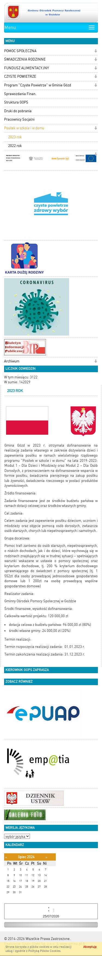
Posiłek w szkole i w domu (24, 128)
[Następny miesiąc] (46, 857)
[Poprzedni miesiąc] (6, 857)
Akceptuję (90, 947)
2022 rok (15, 146)
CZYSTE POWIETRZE (20, 76)
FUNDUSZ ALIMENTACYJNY (26, 68)
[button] (95, 51)
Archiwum (11, 361)
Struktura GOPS (16, 102)
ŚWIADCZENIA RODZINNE (25, 59)
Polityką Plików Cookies (44, 951)
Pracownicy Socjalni (19, 119)
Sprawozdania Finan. (20, 94)
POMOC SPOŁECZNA (20, 51)
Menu (10, 27)
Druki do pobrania (18, 111)
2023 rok (15, 137)
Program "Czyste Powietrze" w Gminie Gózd (37, 85)
